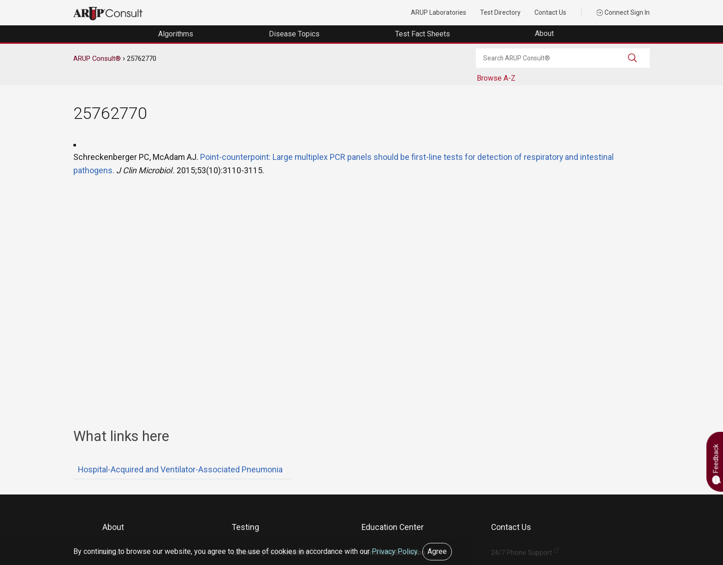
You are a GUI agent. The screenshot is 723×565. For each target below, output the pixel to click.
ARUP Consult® (97, 58)
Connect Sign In (623, 12)
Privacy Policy (394, 551)
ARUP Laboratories (438, 12)
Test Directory (500, 12)
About (545, 33)
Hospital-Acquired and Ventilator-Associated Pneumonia (180, 469)
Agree (437, 551)
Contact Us (550, 12)
